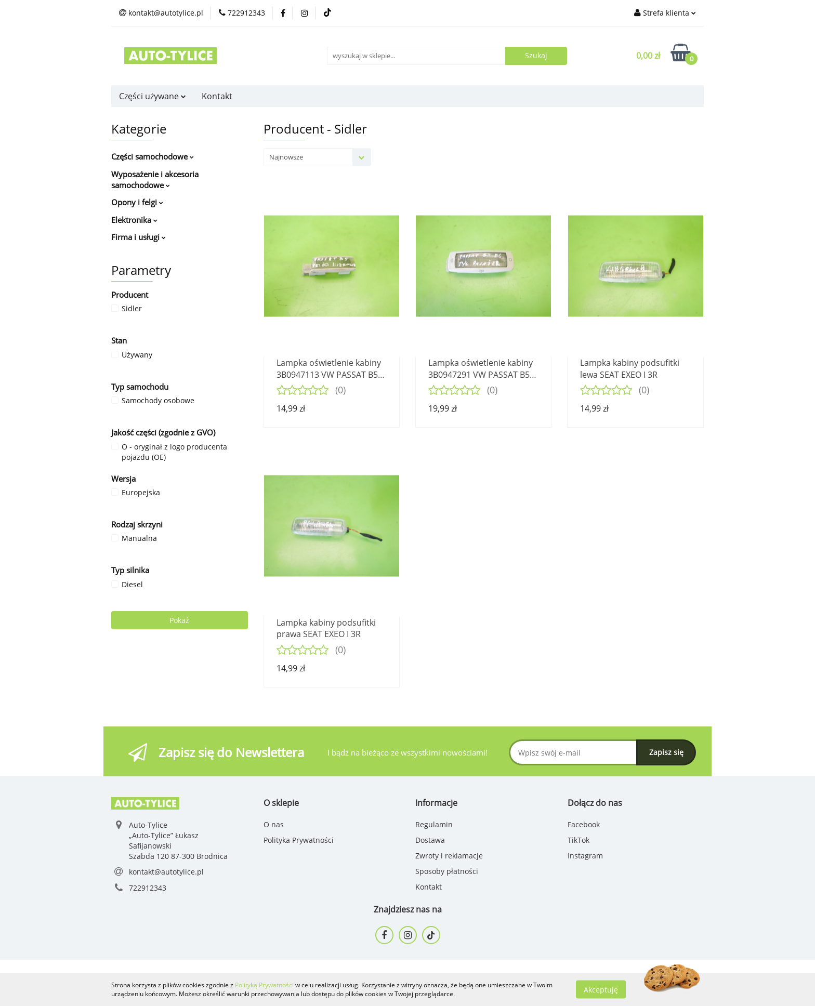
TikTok (578, 840)
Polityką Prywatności (264, 985)
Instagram (585, 856)
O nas (274, 824)
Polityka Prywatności (299, 840)
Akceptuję (601, 989)
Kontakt (217, 96)
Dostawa (430, 840)
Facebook (584, 824)
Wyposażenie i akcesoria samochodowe (155, 179)
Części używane (152, 96)
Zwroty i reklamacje (449, 856)
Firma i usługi (138, 237)
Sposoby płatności (446, 871)
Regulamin (434, 824)
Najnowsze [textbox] (286, 157)
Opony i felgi (137, 202)
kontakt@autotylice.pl (166, 872)
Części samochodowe (152, 156)
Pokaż (179, 620)
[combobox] (317, 157)
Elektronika (134, 220)
